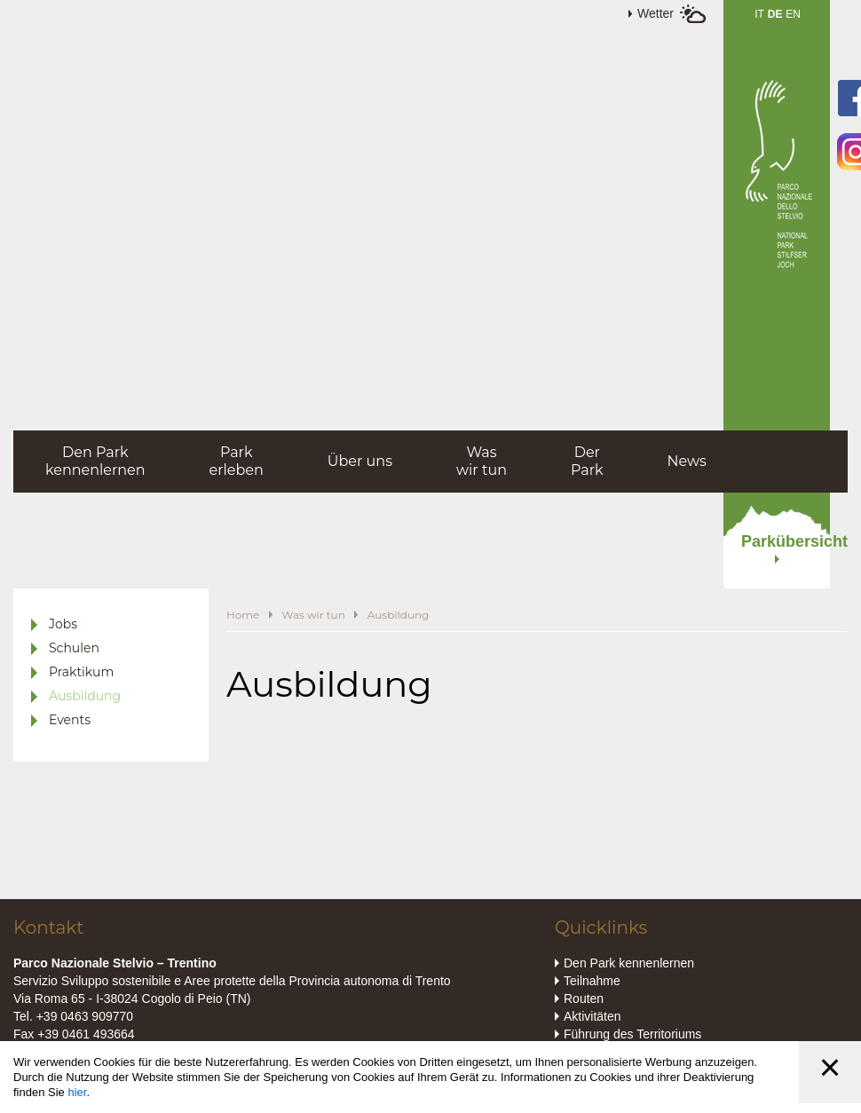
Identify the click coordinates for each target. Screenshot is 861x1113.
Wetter (655, 13)
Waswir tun (481, 461)
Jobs (63, 624)
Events (70, 720)
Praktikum (81, 672)
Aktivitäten (592, 1016)
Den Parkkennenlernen (95, 461)
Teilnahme (592, 981)
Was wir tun (313, 614)
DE (775, 14)
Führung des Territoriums (632, 1034)
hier (76, 1092)
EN (793, 14)
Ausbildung (85, 696)
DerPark (587, 461)
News (687, 461)
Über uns (360, 461)
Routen (584, 998)
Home (242, 614)
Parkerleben (236, 461)
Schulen (74, 648)
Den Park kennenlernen (629, 963)
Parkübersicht (785, 541)
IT (759, 14)
